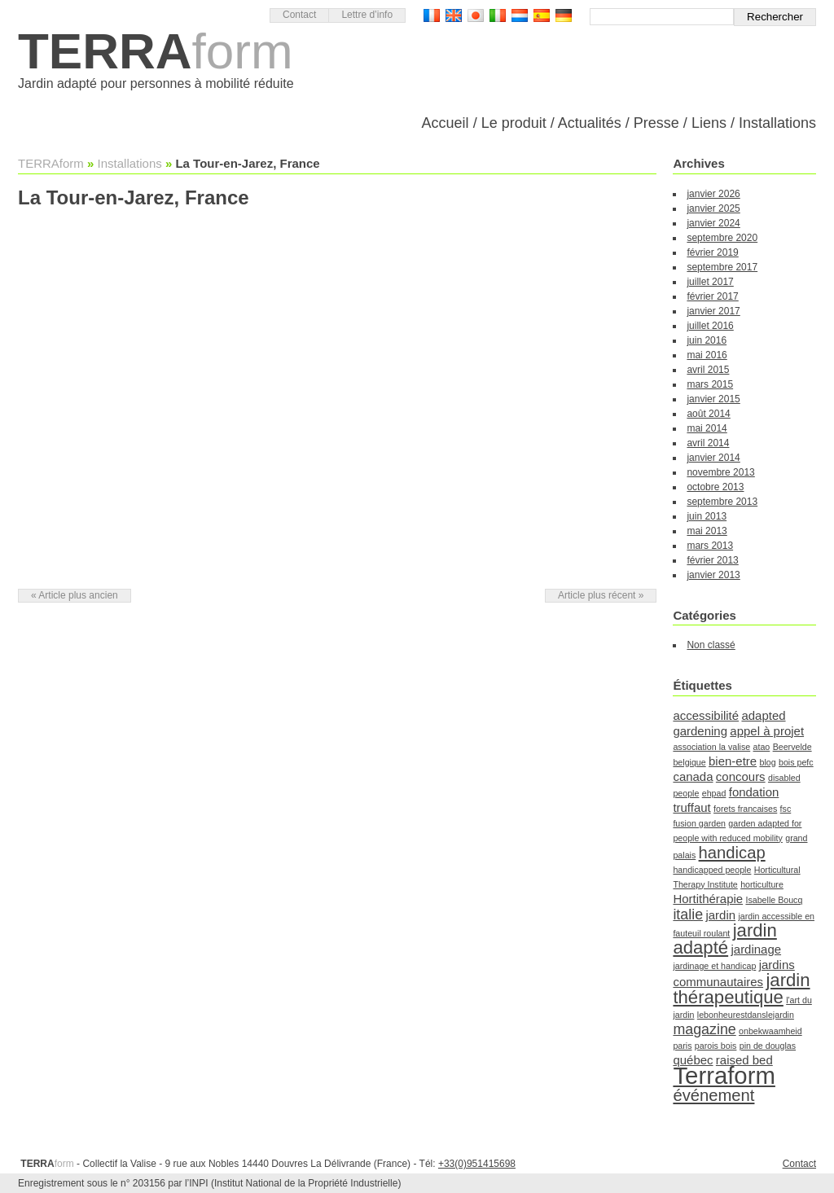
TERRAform (51, 163)
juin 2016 (706, 340)
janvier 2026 (713, 194)
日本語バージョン (475, 15)
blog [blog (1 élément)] (767, 762)
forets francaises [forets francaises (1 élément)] (745, 809)
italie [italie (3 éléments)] (688, 914)
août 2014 (708, 413)
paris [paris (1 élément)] (682, 1045)
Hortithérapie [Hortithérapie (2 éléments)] (708, 899)
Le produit (513, 123)
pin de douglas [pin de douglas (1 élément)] (768, 1045)
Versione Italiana (497, 15)
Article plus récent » (600, 595)
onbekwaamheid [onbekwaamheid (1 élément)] (770, 1031)
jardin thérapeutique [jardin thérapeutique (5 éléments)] (741, 988)
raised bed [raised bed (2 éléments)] (744, 1060)
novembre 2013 (720, 472)
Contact (299, 14)
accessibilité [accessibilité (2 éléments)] (706, 715)
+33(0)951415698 (477, 1163)
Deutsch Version (563, 15)
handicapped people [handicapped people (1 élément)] (712, 870)
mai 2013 (706, 531)
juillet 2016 (710, 325)
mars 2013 (710, 545)
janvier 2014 (713, 457)
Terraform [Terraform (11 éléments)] (724, 1075)
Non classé (711, 645)
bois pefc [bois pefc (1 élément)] (796, 762)
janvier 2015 (713, 399)
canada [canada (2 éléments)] (693, 776)
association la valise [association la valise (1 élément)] (711, 747)
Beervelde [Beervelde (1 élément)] (792, 747)
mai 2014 (706, 428)
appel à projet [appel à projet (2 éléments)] (767, 731)
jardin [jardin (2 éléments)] (720, 915)
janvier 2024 (713, 223)
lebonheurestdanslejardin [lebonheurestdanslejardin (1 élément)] (745, 1015)
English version (453, 15)
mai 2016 (706, 355)
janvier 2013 (713, 575)
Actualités (589, 123)
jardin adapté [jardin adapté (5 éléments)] (724, 939)
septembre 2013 (722, 501)
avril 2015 (708, 369)
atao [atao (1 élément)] (761, 747)
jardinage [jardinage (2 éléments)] (756, 949)
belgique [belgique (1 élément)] (689, 762)
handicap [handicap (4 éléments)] (732, 853)
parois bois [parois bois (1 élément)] (716, 1045)
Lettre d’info (367, 14)
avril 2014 (708, 443)
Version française (431, 15)
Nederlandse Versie (519, 15)
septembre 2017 (722, 267)
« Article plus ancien (74, 595)
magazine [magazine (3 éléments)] (704, 1029)
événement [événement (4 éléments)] (713, 1095)
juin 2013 (706, 516)
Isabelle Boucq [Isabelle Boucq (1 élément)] (773, 900)
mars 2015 (710, 384)
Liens (708, 123)
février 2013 (712, 560)
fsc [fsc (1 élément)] (786, 809)
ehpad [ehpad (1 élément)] (714, 793)
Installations (777, 123)
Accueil (445, 123)
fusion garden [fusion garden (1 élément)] (699, 823)
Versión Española (541, 15)
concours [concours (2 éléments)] (741, 776)
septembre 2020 (722, 237)
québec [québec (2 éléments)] (693, 1060)
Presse (656, 123)
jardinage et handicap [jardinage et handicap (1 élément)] (714, 966)
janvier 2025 (713, 208)
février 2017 (712, 296)
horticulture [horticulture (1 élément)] (762, 884)
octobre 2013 (715, 487)
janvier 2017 (713, 311)
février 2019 (712, 252)
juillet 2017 (710, 281)
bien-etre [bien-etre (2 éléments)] (733, 761)
